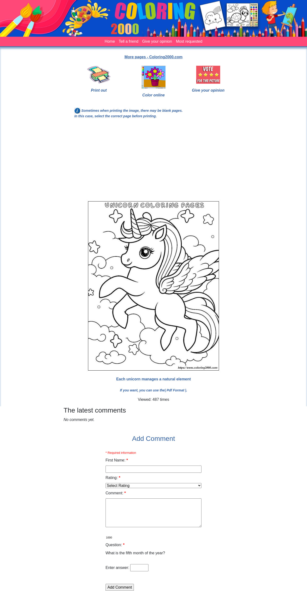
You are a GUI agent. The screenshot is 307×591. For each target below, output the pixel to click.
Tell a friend (128, 41)
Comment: (116, 493)
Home (110, 41)
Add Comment (153, 438)
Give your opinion (157, 41)
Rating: (113, 478)
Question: (115, 545)
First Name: (117, 460)
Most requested (189, 41)
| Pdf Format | (175, 390)
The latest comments (95, 410)
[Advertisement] (153, 161)
